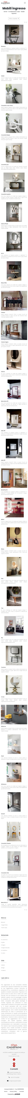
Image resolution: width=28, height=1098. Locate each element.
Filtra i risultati (14, 18)
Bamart (3, 922)
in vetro (3, 953)
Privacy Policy (13, 1091)
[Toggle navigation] (25, 2)
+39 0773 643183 (15, 1077)
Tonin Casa (4, 927)
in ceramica (4, 939)
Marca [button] (3, 918)
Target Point (4, 925)
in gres (3, 942)
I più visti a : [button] (5, 978)
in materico (4, 950)
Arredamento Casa (14, 11)
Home (5, 11)
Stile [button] (2, 961)
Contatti (21, 1091)
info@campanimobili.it (15, 1081)
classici (3, 965)
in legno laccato (5, 947)
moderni (3, 970)
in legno (3, 945)
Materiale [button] (4, 935)
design (3, 967)
